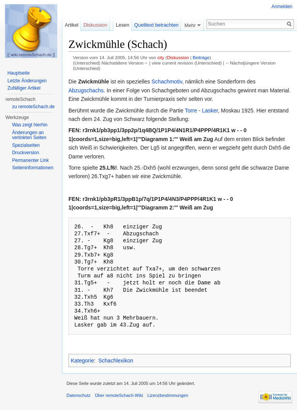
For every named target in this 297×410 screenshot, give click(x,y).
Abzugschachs (86, 90)
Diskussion (178, 57)
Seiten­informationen (32, 167)
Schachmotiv (167, 81)
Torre (191, 110)
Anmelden (281, 6)
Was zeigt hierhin (30, 125)
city (160, 57)
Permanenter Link (30, 160)
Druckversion (25, 152)
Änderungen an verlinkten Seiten (29, 135)
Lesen (122, 25)
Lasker (210, 110)
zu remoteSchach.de (33, 106)
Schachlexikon (115, 360)
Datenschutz (78, 395)
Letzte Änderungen (26, 80)
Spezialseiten (25, 145)
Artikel (72, 25)
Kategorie (82, 360)
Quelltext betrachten (156, 25)
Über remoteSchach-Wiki (119, 395)
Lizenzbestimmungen (167, 395)
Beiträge (201, 57)
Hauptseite (18, 73)
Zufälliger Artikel (23, 88)
